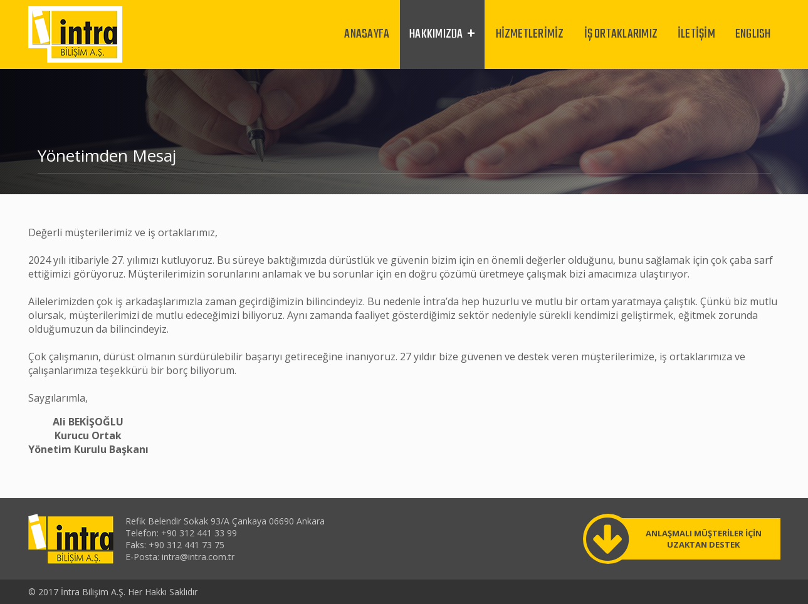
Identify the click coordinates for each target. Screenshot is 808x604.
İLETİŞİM (696, 34)
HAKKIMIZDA (436, 34)
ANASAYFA (366, 34)
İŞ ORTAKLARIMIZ (621, 34)
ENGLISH (753, 34)
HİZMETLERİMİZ (530, 34)
